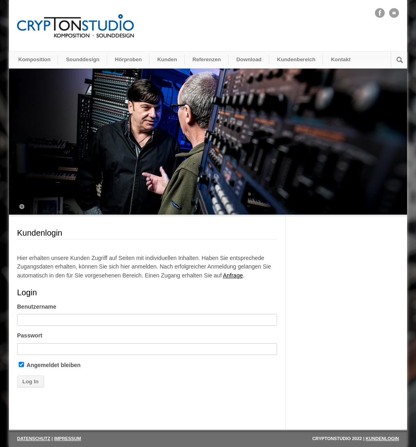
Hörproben (128, 59)
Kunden (167, 59)
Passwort (29, 335)
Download (249, 59)
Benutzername (36, 306)
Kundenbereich (296, 59)
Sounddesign (82, 59)
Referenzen (207, 59)
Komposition (34, 59)
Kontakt (340, 59)
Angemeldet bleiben (49, 365)
